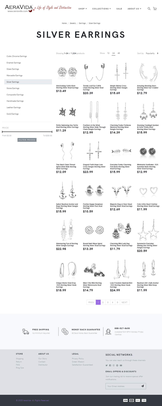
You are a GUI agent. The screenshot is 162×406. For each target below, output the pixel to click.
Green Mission (78, 361)
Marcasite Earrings (14, 75)
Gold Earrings (12, 113)
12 (108, 53)
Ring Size (20, 367)
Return (19, 361)
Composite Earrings (15, 94)
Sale (119, 8)
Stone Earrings (13, 88)
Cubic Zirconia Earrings (17, 56)
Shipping (19, 358)
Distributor (43, 364)
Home (64, 23)
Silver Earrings (94, 23)
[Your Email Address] (123, 386)
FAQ (18, 364)
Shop (83, 8)
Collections (101, 8)
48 (119, 53)
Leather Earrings (14, 107)
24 (113, 53)
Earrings (82, 23)
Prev (91, 302)
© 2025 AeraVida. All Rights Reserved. (32, 400)
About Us (134, 8)
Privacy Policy (78, 358)
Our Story (42, 358)
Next (125, 302)
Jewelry (73, 23)
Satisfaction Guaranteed (82, 364)
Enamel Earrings (14, 62)
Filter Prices (27, 140)
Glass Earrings (13, 68)
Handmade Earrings (15, 100)
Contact (41, 361)
